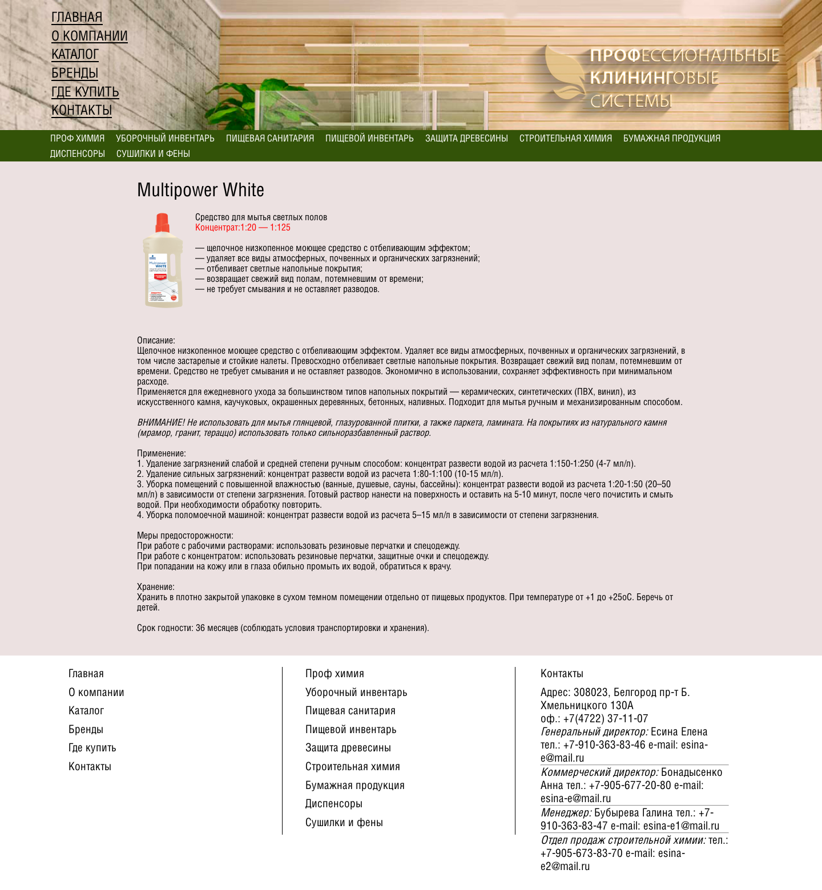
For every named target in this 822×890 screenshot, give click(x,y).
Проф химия (77, 138)
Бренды (74, 72)
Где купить (85, 91)
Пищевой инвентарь (369, 138)
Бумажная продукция (671, 138)
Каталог (75, 54)
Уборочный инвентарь (165, 138)
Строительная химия (565, 138)
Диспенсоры (77, 153)
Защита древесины (466, 138)
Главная (77, 17)
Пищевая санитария (270, 138)
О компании (89, 35)
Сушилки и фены (153, 153)
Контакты (81, 110)
